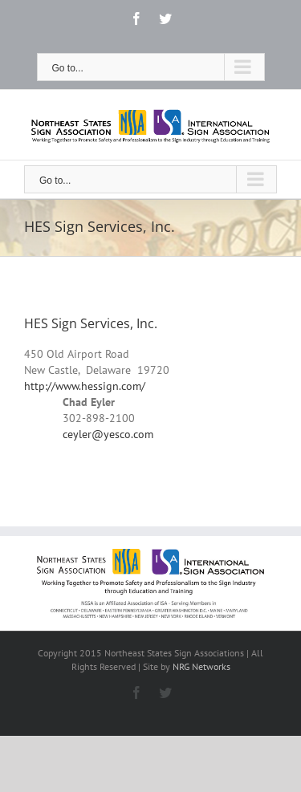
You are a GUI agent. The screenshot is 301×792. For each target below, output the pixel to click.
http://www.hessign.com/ (84, 386)
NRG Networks (201, 666)
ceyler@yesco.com (108, 434)
